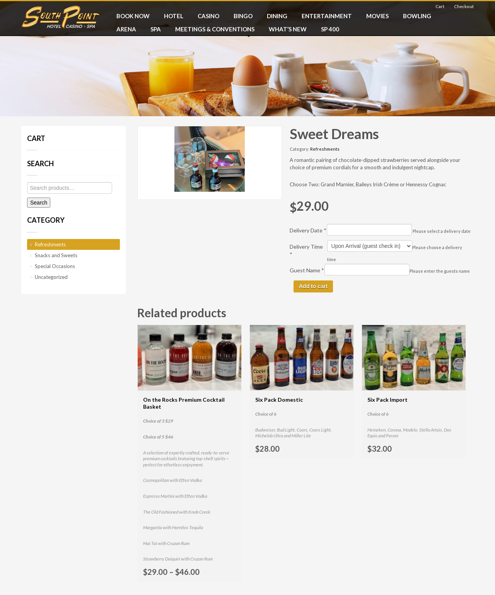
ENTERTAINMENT (327, 15)
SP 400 (330, 29)
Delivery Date (308, 230)
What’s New (288, 29)
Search (38, 202)
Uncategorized (51, 277)
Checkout (464, 6)
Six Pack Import (387, 399)
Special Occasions (55, 266)
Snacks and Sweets (56, 255)
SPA (155, 29)
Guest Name (307, 270)
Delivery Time (306, 250)
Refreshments (325, 148)
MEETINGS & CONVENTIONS (214, 29)
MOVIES (377, 15)
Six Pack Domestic (279, 399)
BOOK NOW (133, 15)
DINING (277, 15)
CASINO (208, 15)
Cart (439, 6)
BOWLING (417, 15)
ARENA (126, 29)
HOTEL (173, 15)
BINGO (243, 15)
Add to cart (313, 286)
